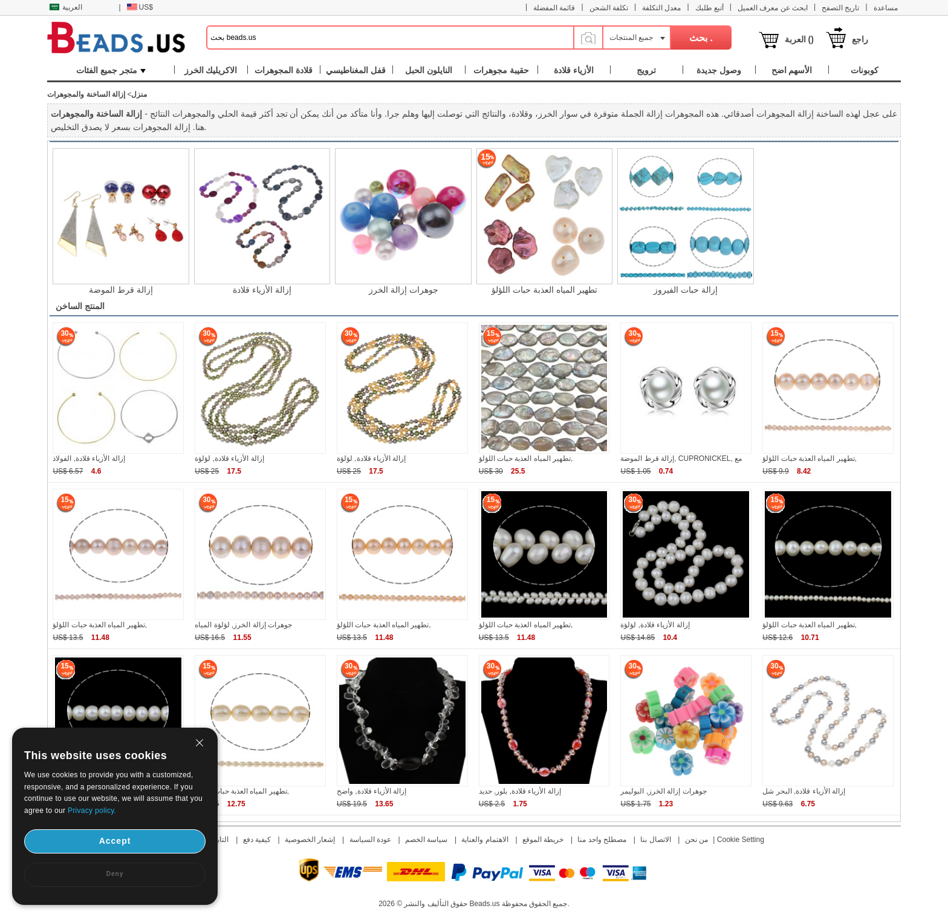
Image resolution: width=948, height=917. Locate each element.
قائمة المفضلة (554, 8)
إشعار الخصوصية (310, 839)
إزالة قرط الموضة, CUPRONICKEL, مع (681, 458)
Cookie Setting (740, 839)
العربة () (799, 39)
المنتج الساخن (80, 306)
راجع (860, 39)
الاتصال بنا (655, 839)
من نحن (696, 839)
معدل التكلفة (661, 8)
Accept (115, 841)
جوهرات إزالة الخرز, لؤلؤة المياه (243, 625)
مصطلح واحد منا (601, 839)
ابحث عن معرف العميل (773, 8)
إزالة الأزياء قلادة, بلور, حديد (520, 791)
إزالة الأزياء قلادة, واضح (371, 791)
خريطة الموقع (542, 839)
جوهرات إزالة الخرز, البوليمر (663, 791)
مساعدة (886, 8)
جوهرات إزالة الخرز (403, 290)
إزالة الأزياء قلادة (262, 290)
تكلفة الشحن (608, 8)
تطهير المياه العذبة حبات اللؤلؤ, (526, 458)
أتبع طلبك (709, 8)
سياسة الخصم (426, 839)
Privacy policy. (92, 810)
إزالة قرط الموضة (121, 290)
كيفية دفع (257, 839)
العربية (66, 7)
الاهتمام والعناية (484, 839)
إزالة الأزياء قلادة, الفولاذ (89, 458)
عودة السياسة (370, 839)
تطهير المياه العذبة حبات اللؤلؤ (544, 290)
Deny (114, 873)
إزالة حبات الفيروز (686, 290)
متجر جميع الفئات (111, 70)
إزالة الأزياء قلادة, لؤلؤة (229, 458)
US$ (140, 7)
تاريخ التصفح (840, 8)
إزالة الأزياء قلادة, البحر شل (803, 791)
